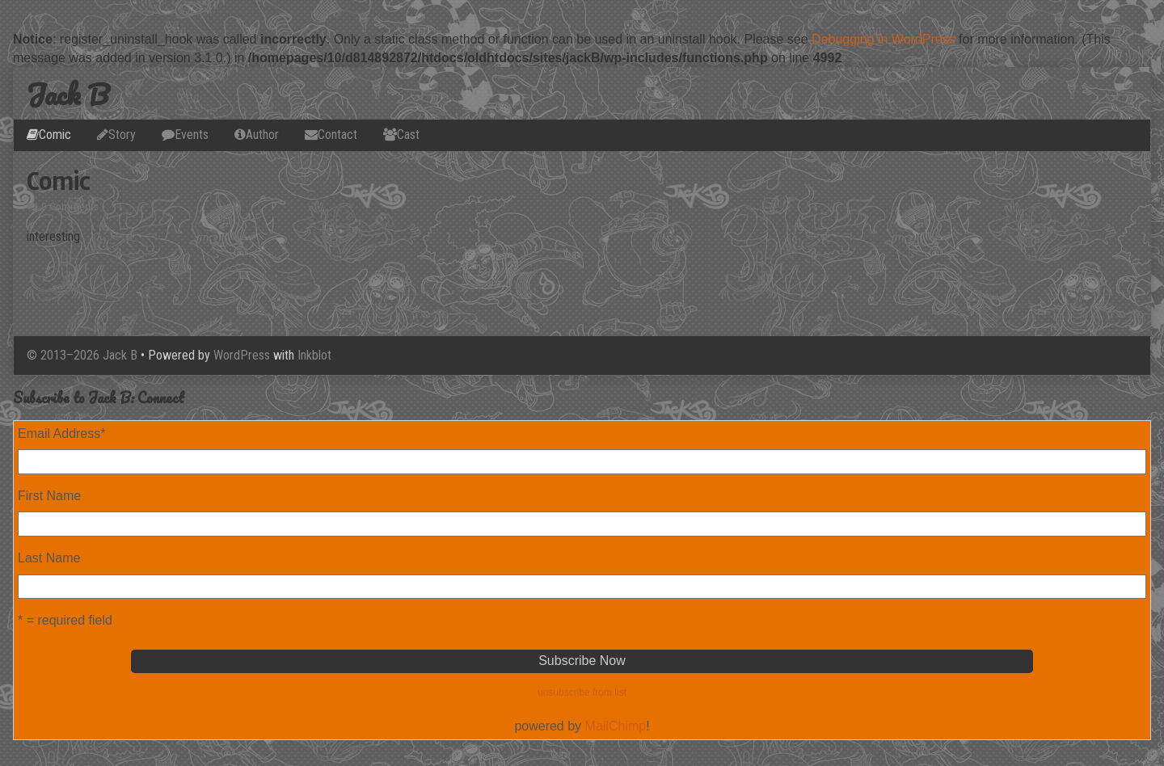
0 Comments (70, 206)
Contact (337, 134)
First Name (49, 496)
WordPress (241, 355)
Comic (55, 134)
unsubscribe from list (582, 692)
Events (192, 134)
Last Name (49, 558)
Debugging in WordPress (883, 39)
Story (122, 134)
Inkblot (314, 355)
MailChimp (616, 726)
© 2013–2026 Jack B (82, 355)
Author (262, 134)
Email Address (62, 433)
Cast (408, 134)
